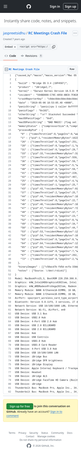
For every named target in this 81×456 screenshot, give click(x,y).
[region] (40, 234)
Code (10, 56)
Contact (30, 436)
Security (33, 433)
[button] (53, 47)
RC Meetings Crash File (47, 33)
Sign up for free (20, 406)
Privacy (22, 433)
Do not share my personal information (41, 440)
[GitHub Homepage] (29, 445)
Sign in (55, 6)
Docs (69, 433)
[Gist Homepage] (28, 6)
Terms (12, 433)
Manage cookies (46, 436)
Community (57, 433)
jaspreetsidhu (14, 33)
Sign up (70, 6)
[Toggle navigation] (5, 6)
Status (44, 433)
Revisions (32, 56)
